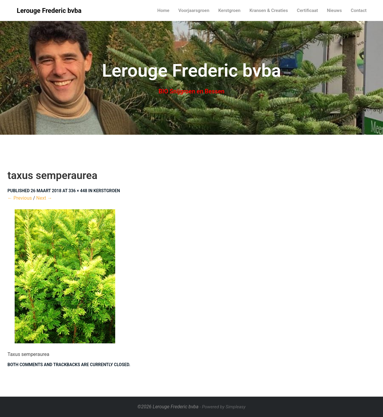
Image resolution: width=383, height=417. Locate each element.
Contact (359, 10)
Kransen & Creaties (269, 10)
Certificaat (307, 10)
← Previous (19, 198)
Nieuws (334, 10)
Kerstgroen (229, 10)
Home (163, 10)
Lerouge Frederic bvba (49, 10)
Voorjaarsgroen (193, 10)
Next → (44, 198)
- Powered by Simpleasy (222, 407)
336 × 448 (78, 190)
